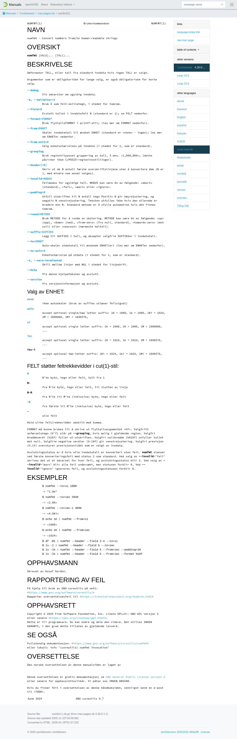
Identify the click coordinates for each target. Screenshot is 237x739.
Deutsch (182, 109)
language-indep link (188, 32)
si (28, 322)
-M (28, 402)
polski (180, 165)
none (30, 299)
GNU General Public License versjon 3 (135, 677)
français (181, 133)
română (181, 173)
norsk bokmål (185, 149)
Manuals (9, 13)
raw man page (185, 40)
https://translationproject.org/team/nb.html (116, 596)
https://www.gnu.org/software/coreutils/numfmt (110, 643)
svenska (182, 197)
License (205, 732)
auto (30, 308)
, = (41, 100)
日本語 (181, 141)
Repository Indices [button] (62, 4)
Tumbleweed (26, 13)
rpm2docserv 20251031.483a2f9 (180, 732)
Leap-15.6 (183, 83)
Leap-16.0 (183, 75)
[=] (37, 165)
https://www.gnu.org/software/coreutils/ (61, 592)
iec (29, 336)
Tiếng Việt (183, 205)
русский (181, 181)
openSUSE (31, 4)
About (44, 4)
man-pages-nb (46, 13)
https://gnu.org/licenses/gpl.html (77, 618)
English (181, 117)
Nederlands (184, 157)
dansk (180, 101)
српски (181, 189)
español (181, 125)
